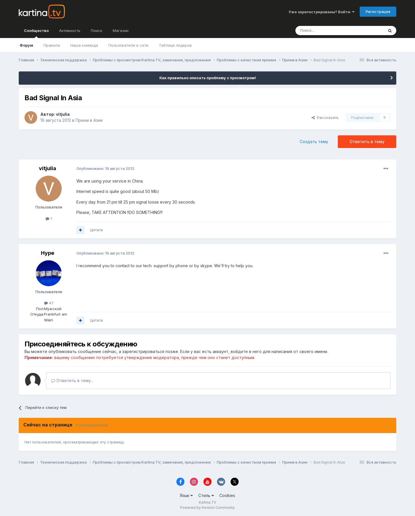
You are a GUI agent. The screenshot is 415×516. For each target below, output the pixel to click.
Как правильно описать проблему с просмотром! (207, 77)
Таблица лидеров (175, 45)
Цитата (96, 229)
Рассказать (325, 117)
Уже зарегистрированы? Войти (321, 12)
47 (49, 303)
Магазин (121, 30)
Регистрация (378, 11)
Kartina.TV (207, 502)
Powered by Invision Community (207, 507)
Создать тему (314, 141)
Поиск (96, 30)
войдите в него (246, 351)
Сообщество (36, 33)
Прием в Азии (89, 120)
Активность (69, 30)
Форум (26, 45)
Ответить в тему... (72, 380)
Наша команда (84, 45)
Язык (186, 495)
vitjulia (63, 114)
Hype (47, 253)
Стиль (206, 495)
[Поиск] (323, 30)
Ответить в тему (367, 141)
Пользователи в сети (128, 45)
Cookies (227, 495)
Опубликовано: (105, 168)
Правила (52, 45)
